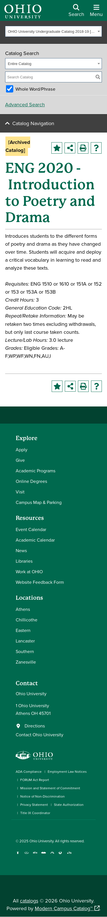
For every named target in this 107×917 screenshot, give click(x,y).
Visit (20, 492)
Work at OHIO (29, 571)
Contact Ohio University (39, 734)
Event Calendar (31, 529)
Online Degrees (31, 481)
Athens (23, 609)
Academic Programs (35, 470)
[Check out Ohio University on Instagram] (26, 855)
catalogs (29, 900)
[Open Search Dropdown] (76, 12)
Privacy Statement (34, 804)
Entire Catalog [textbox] (19, 64)
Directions (35, 726)
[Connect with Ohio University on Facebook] (17, 855)
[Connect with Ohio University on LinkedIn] (35, 855)
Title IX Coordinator (35, 812)
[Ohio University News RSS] (69, 855)
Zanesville (26, 662)
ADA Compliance (29, 771)
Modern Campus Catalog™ (63, 908)
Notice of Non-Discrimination (42, 796)
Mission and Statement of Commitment (50, 788)
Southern (25, 651)
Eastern (23, 630)
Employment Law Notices (67, 771)
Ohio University (41, 840)
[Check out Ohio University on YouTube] (43, 855)
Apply (21, 449)
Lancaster (25, 641)
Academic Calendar (35, 540)
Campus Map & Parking (39, 502)
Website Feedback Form (40, 582)
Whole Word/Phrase (35, 89)
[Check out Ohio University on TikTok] (60, 855)
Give (20, 460)
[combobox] (53, 31)
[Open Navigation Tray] (96, 12)
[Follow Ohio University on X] (52, 855)
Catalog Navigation (33, 123)
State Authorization (69, 804)
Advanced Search (25, 104)
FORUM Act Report (34, 779)
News (21, 550)
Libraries (24, 561)
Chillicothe (26, 620)
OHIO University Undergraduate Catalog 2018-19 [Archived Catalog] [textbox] (52, 31)
